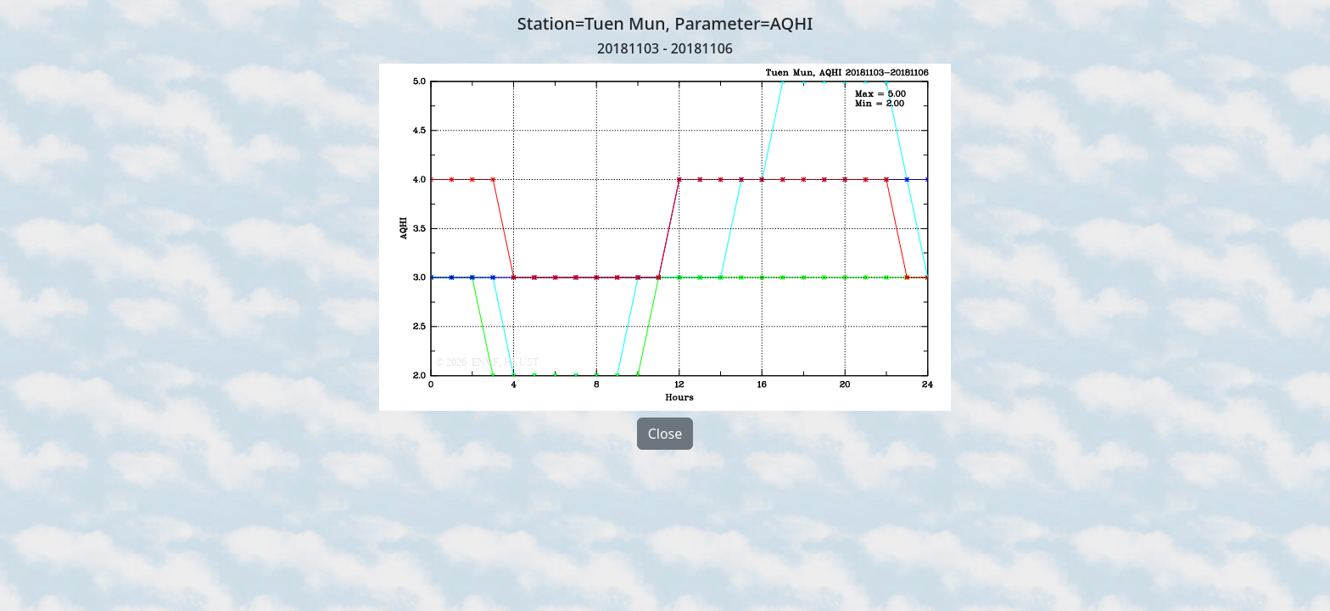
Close (665, 433)
